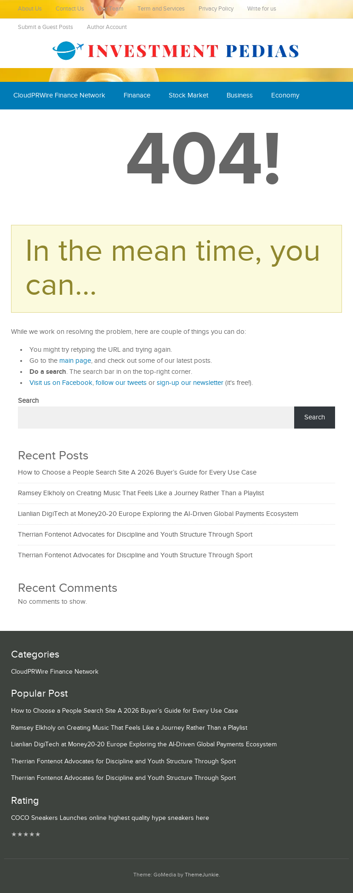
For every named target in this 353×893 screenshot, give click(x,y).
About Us (30, 9)
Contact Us (70, 9)
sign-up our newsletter (190, 383)
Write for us (261, 9)
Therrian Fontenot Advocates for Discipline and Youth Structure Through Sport (135, 534)
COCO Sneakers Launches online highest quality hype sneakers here (110, 818)
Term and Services (161, 9)
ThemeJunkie (202, 874)
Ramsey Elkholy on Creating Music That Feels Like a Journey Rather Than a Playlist (141, 493)
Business (240, 95)
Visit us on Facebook (60, 383)
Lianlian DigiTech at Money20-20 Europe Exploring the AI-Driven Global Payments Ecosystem (158, 514)
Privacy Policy (216, 9)
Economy (285, 95)
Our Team (111, 9)
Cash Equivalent (37, 123)
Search (28, 401)
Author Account (107, 27)
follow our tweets (121, 383)
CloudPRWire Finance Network (59, 95)
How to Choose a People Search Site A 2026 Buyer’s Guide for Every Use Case (137, 472)
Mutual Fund (98, 123)
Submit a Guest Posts (45, 27)
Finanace (137, 95)
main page (75, 361)
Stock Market (188, 95)
